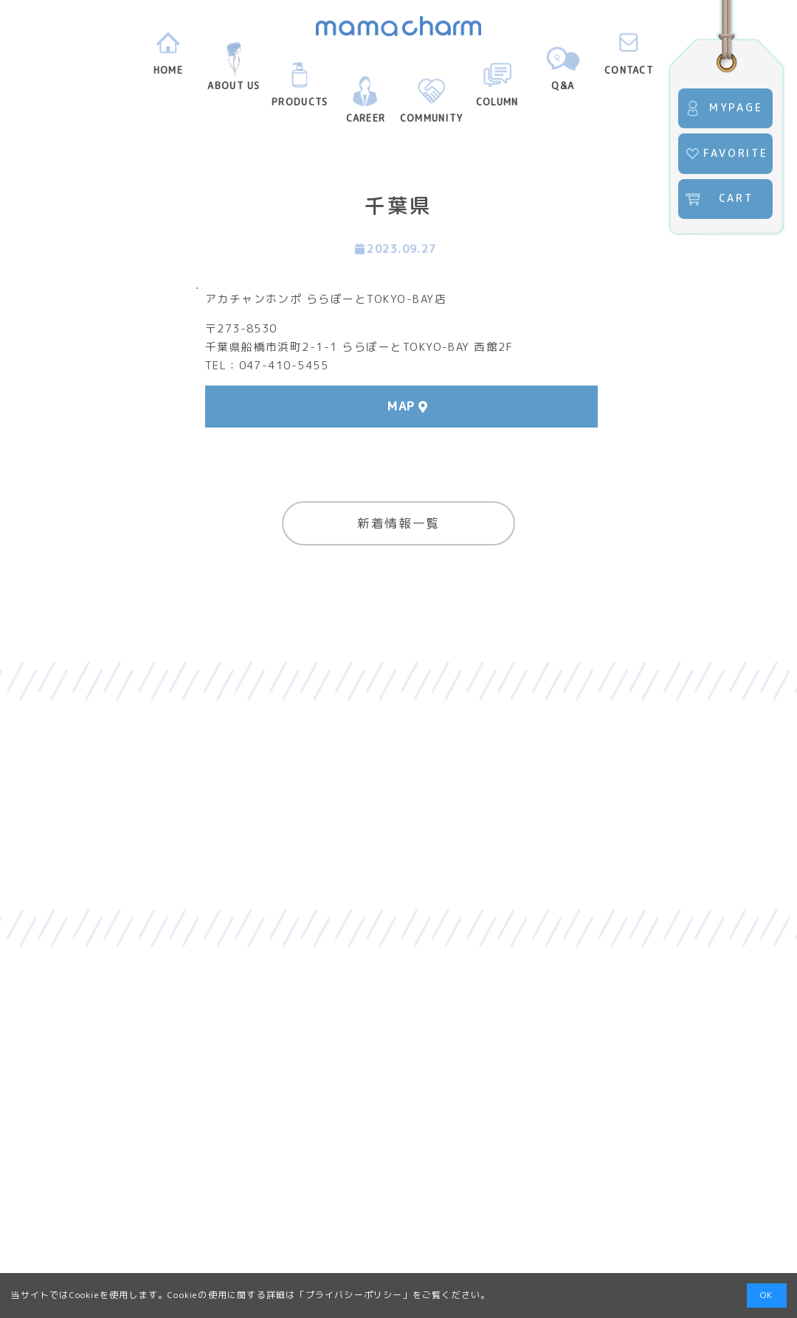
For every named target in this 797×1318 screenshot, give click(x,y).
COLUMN (497, 88)
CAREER (366, 105)
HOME (167, 56)
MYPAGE (723, 108)
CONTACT (628, 56)
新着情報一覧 (398, 523)
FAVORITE (726, 154)
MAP (401, 406)
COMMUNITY (431, 105)
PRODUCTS (300, 88)
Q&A (562, 72)
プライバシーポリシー (354, 1295)
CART (718, 199)
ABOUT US (233, 72)
